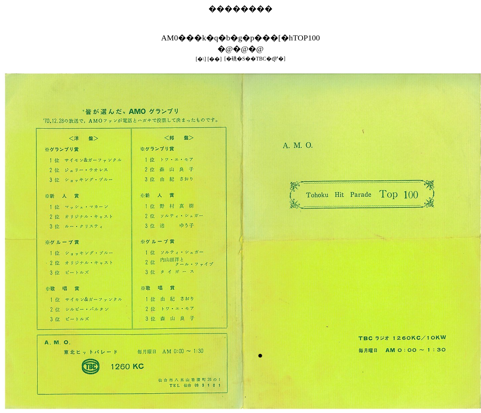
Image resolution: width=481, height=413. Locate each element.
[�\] (201, 59)
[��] (214, 59)
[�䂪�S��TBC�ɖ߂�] (255, 58)
